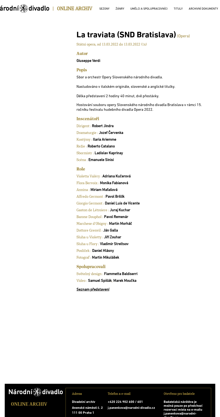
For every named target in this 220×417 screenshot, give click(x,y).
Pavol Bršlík (114, 197)
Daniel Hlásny (103, 251)
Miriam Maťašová (103, 190)
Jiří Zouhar (112, 237)
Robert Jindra (102, 126)
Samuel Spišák (100, 281)
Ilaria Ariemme (104, 140)
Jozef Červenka (111, 133)
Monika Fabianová (114, 183)
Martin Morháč (120, 224)
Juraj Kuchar (120, 210)
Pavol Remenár (116, 217)
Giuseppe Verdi (88, 61)
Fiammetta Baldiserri (120, 274)
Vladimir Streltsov (114, 244)
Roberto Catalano (101, 147)
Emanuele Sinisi (101, 160)
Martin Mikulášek (105, 258)
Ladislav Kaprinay (109, 153)
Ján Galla (110, 231)
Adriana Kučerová (116, 176)
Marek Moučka (124, 281)
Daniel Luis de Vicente (122, 204)
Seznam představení (92, 290)
